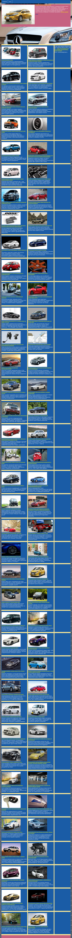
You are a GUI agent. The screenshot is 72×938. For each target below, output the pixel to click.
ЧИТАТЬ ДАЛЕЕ (64, 12)
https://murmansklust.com (63, 48)
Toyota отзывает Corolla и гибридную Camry (12, 762)
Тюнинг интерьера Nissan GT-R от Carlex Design (39, 178)
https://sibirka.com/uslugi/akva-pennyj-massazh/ (61, 50)
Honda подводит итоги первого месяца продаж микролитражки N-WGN (12, 179)
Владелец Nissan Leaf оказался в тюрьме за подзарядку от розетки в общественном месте (39, 509)
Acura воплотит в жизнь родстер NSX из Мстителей (40, 903)
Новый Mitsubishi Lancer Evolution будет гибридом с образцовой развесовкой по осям (14, 439)
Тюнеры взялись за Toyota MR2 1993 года (11, 533)
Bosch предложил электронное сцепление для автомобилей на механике (12, 345)
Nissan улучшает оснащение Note (43, 4)
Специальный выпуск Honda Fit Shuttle (37, 250)
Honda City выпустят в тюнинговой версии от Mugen (40, 83)
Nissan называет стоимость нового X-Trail (38, 533)
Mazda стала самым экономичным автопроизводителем (10, 368)
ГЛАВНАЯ (4, 1)
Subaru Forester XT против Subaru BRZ (11, 602)
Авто (10, 1)
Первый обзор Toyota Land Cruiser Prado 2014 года (40, 225)
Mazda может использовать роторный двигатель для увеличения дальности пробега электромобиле (40, 156)
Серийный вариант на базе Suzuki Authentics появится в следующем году (12, 904)
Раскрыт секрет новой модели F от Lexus (11, 556)
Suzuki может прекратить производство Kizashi (13, 694)
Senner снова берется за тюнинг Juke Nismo (12, 832)
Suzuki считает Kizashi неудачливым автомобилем (13, 738)
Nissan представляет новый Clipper (36, 716)
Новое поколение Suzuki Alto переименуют (38, 578)
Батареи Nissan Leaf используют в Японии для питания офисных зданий (39, 786)
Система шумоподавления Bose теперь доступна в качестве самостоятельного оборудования (14, 226)
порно (36, 14)
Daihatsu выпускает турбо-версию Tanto (11, 508)
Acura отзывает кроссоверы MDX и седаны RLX (39, 438)
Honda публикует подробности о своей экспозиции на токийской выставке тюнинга (40, 60)
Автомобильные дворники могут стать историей (39, 344)
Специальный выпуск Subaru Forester (10, 155)
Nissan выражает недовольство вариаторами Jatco (40, 808)
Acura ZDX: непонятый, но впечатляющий (38, 415)
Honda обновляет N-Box (7, 60)
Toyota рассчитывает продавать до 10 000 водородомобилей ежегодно (38, 486)
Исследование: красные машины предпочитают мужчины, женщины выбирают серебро (39, 763)
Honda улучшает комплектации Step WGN (11, 716)
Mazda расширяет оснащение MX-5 (10, 647)
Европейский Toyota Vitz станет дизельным (38, 556)
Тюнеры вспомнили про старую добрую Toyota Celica (14, 926)
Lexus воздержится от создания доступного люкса (40, 625)
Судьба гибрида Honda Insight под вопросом (38, 694)
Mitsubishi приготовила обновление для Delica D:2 (13, 625)
